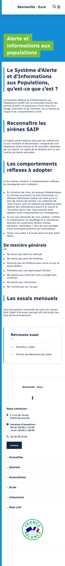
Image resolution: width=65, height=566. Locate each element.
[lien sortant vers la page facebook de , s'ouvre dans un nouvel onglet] (32, 398)
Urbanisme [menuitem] (15, 497)
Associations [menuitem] (16, 477)
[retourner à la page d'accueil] (32, 7)
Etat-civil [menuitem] (14, 507)
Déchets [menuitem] (13, 467)
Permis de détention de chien (31, 354)
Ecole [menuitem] (11, 487)
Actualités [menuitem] (15, 457)
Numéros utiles (23, 347)
